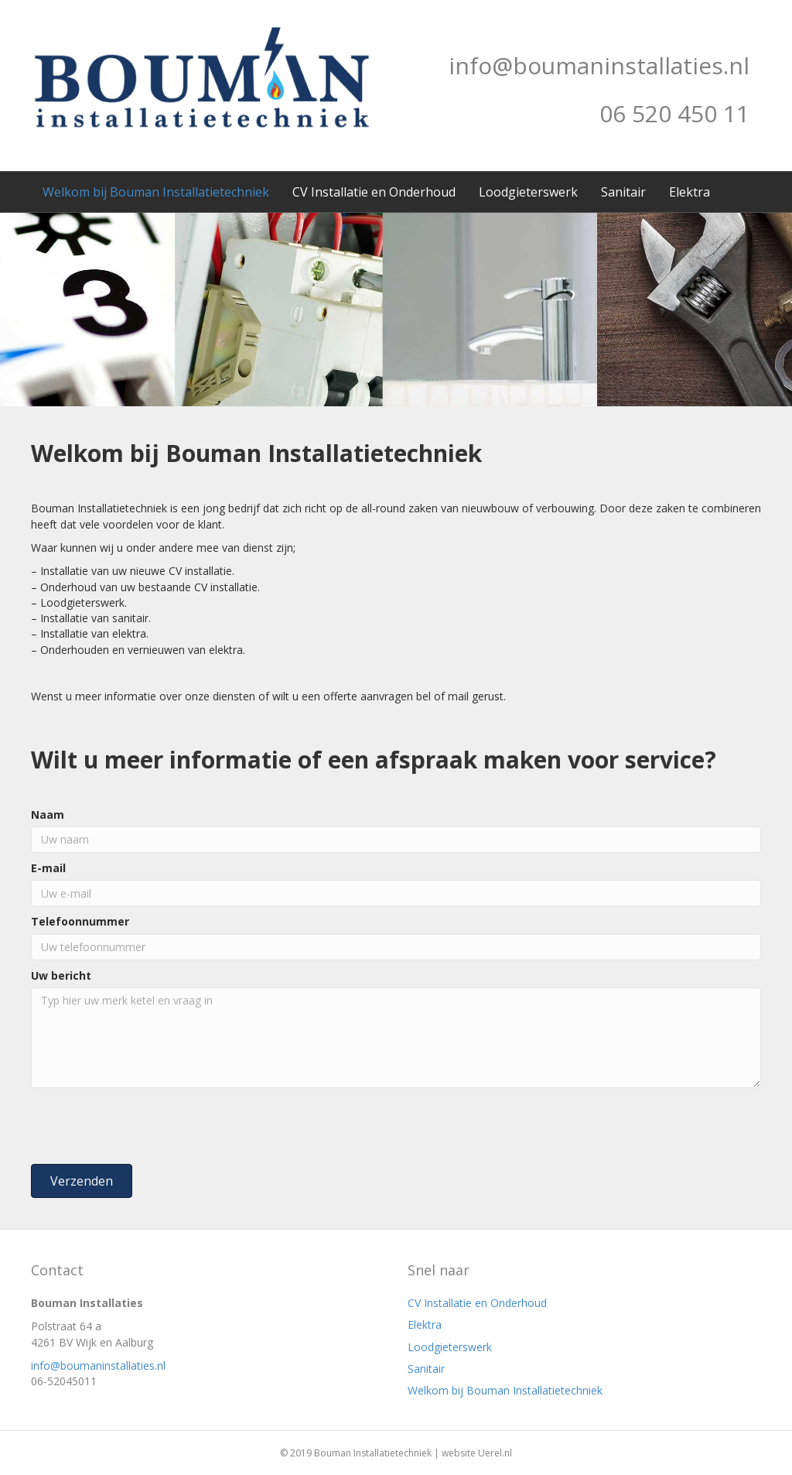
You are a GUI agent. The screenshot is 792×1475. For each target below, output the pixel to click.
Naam (47, 814)
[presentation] (148, 1126)
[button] (81, 1181)
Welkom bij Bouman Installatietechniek (156, 191)
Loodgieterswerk (528, 191)
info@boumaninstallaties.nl (98, 1365)
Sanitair (623, 191)
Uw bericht (61, 975)
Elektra (689, 191)
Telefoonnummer (80, 921)
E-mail (48, 868)
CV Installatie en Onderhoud (374, 191)
